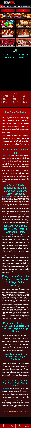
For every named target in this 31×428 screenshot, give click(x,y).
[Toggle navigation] (2, 2)
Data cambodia (5, 196)
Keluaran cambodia (7, 234)
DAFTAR (8, 10)
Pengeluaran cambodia (8, 288)
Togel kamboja (5, 388)
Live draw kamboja (6, 155)
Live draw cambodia (7, 115)
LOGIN (22, 10)
